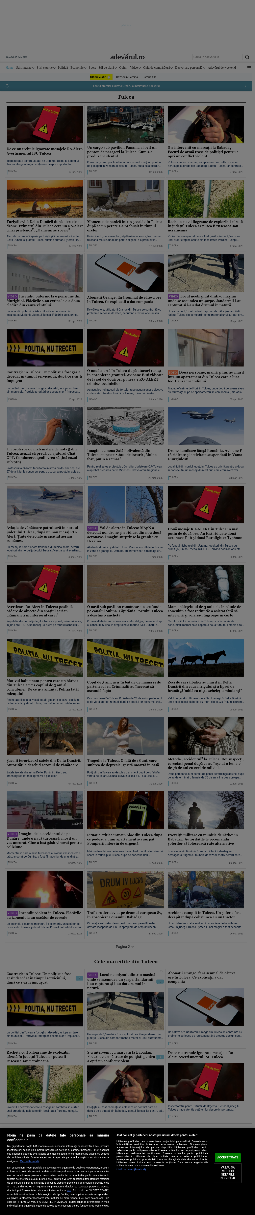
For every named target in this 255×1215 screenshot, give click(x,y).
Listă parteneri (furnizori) (131, 1169)
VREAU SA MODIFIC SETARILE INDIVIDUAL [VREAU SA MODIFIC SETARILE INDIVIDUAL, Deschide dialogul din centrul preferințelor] (228, 1173)
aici (69, 1190)
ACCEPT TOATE (227, 1157)
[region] (127, 1171)
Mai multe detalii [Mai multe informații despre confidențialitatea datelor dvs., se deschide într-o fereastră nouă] (29, 1161)
